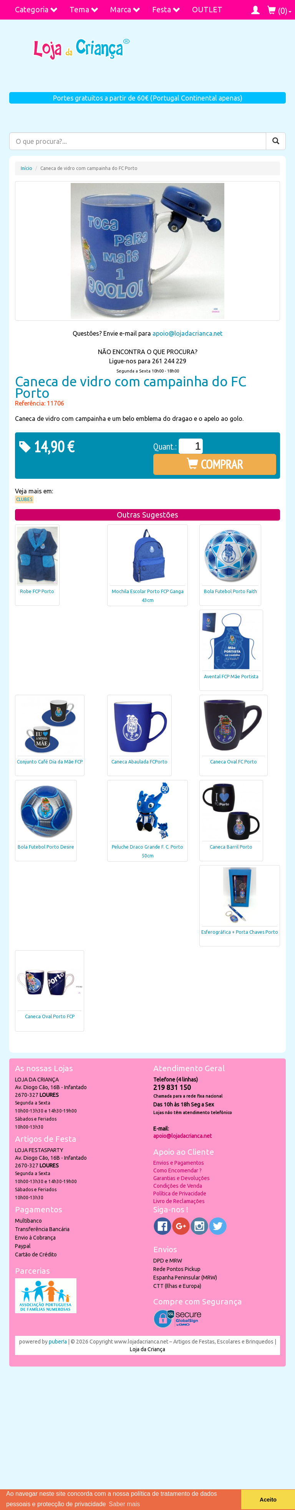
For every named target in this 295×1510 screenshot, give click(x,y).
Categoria (36, 9)
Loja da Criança (147, 1349)
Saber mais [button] (124, 1504)
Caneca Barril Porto (231, 846)
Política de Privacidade (179, 1193)
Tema (84, 9)
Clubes (24, 499)
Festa (166, 9)
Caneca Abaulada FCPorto (139, 761)
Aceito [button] (268, 1500)
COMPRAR (215, 464)
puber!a (58, 1342)
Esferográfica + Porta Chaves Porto (239, 932)
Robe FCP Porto (37, 591)
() (279, 10)
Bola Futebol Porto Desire (46, 846)
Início (26, 168)
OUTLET (207, 9)
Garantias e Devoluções (181, 1178)
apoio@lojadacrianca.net (187, 333)
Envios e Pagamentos (178, 1163)
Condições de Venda (177, 1186)
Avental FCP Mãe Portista (231, 676)
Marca (125, 9)
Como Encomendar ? (177, 1170)
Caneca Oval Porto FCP (50, 1016)
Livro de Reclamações (179, 1201)
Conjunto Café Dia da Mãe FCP (50, 761)
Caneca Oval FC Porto (233, 761)
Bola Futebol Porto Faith (230, 591)
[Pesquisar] (276, 141)
